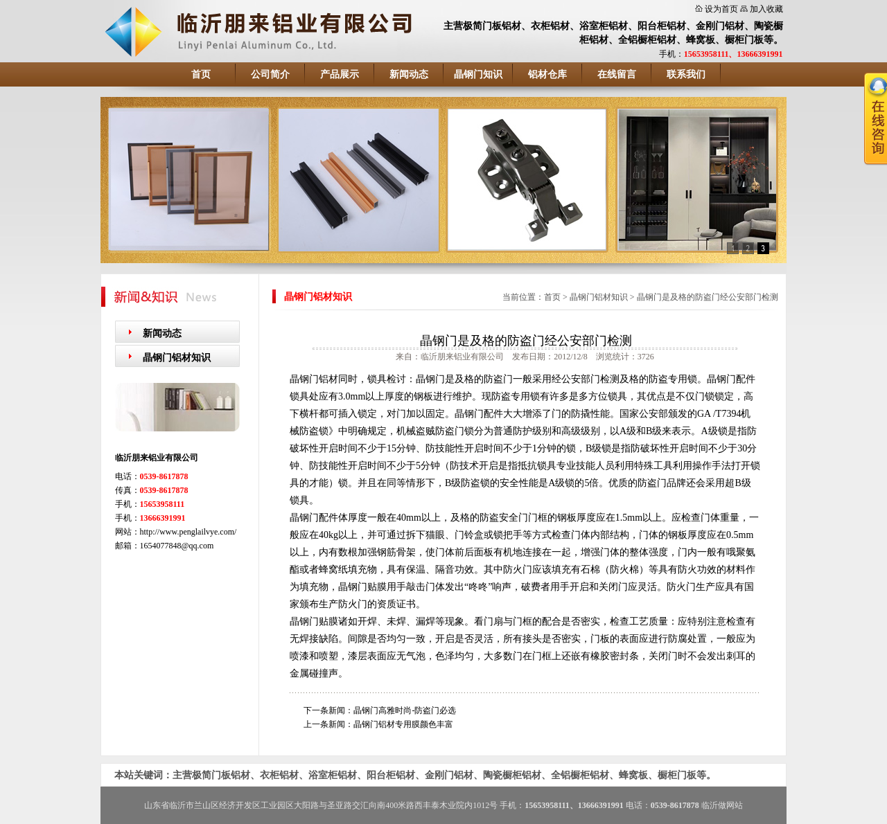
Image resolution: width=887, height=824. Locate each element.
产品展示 (339, 74)
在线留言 (616, 74)
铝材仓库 (547, 74)
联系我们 (686, 74)
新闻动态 (408, 74)
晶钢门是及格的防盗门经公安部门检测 (707, 297)
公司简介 (270, 74)
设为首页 (721, 9)
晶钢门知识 (478, 74)
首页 (201, 74)
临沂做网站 (722, 805)
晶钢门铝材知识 (177, 357)
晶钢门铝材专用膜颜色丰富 (403, 724)
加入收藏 (766, 9)
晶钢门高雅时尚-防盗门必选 (404, 710)
